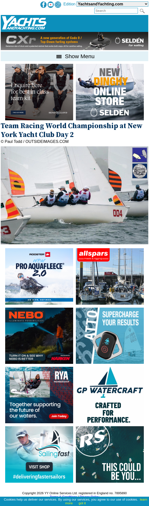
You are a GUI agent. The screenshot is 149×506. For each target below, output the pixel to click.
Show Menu (74, 56)
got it (82, 503)
